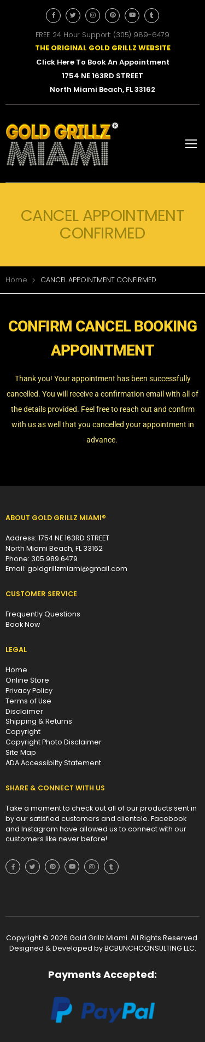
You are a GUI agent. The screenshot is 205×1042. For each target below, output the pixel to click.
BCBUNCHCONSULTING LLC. (150, 948)
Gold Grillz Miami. (100, 937)
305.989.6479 (54, 558)
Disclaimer (24, 711)
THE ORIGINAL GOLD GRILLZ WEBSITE (103, 48)
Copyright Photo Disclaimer (53, 742)
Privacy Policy (28, 690)
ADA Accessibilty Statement (53, 762)
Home (16, 279)
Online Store (27, 680)
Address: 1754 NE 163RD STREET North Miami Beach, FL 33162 (57, 543)
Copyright (22, 731)
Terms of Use (28, 701)
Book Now (22, 624)
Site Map (20, 752)
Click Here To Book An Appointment (102, 62)
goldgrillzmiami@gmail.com (77, 568)
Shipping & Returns (38, 721)
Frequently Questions (42, 614)
